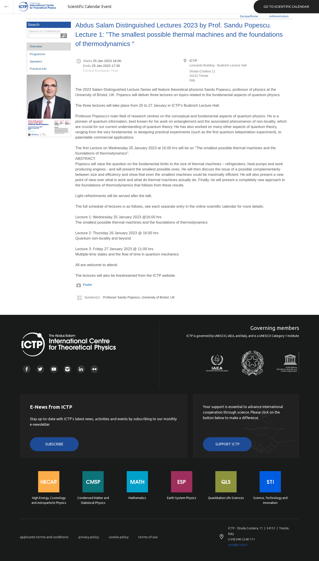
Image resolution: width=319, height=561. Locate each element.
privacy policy (88, 537)
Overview (36, 46)
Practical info (38, 68)
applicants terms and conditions (44, 537)
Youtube (54, 369)
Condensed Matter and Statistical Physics (93, 500)
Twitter (40, 369)
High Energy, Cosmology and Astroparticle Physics (48, 500)
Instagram (67, 369)
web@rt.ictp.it (237, 545)
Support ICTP (227, 444)
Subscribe (54, 444)
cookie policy (118, 537)
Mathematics (137, 498)
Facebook (27, 369)
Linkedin (81, 369)
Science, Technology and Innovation (270, 500)
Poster (87, 284)
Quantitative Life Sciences (226, 498)
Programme (37, 54)
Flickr (94, 369)
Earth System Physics (181, 498)
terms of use (148, 537)
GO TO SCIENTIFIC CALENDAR (286, 6)
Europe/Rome (249, 16)
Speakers (36, 61)
